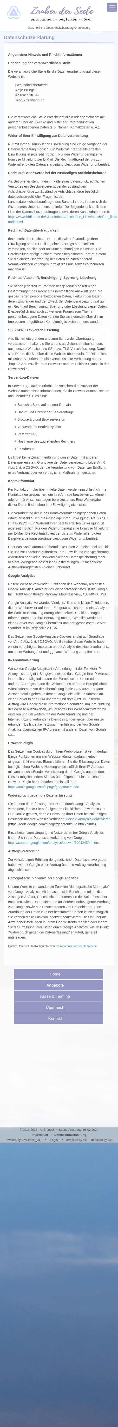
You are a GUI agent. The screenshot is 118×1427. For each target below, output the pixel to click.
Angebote (57, 985)
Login (54, 1140)
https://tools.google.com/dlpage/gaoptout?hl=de (43, 787)
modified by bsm (102, 1140)
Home (56, 974)
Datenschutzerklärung (70, 1135)
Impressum (40, 1135)
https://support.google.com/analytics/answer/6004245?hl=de (53, 843)
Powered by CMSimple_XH (23, 1140)
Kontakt (57, 1018)
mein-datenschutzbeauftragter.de (76, 945)
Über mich (56, 1007)
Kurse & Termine (57, 996)
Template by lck (76, 1140)
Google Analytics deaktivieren (88, 819)
